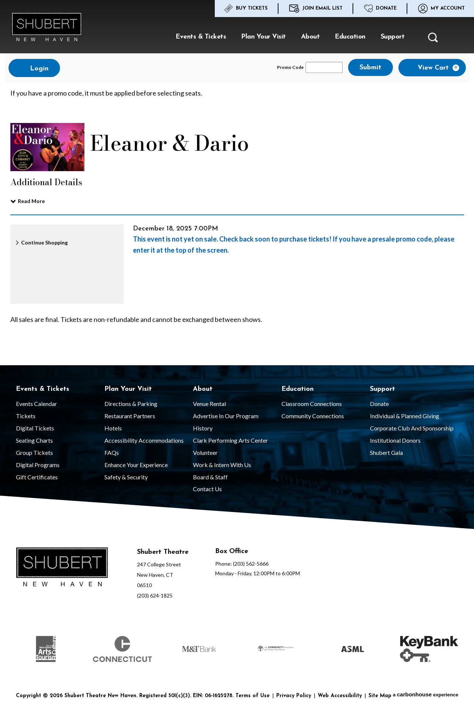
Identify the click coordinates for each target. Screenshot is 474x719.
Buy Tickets (246, 8)
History (203, 428)
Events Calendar (36, 403)
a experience (425, 694)
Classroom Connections (311, 403)
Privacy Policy (293, 696)
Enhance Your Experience (136, 464)
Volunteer (205, 452)
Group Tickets (34, 452)
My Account (441, 8)
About (310, 36)
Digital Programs (38, 464)
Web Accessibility (340, 696)
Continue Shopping (44, 242)
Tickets (26, 415)
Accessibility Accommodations (144, 440)
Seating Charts (34, 440)
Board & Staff (210, 476)
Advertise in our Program (225, 415)
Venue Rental (209, 403)
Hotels (113, 428)
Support (393, 36)
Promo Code (290, 67)
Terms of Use (253, 696)
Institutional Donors (395, 440)
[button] (433, 39)
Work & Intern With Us (222, 464)
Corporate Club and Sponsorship (412, 428)
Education (350, 36)
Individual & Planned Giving (404, 415)
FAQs (111, 452)
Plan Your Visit (263, 36)
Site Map (379, 696)
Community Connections (312, 415)
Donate (380, 8)
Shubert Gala (386, 452)
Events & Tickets (201, 36)
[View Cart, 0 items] (432, 67)
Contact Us (207, 488)
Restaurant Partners (129, 415)
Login (34, 68)
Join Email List (316, 8)
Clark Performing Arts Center (230, 440)
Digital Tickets (35, 428)
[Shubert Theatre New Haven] (62, 568)
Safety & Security (126, 476)
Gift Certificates (37, 476)
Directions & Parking (130, 403)
